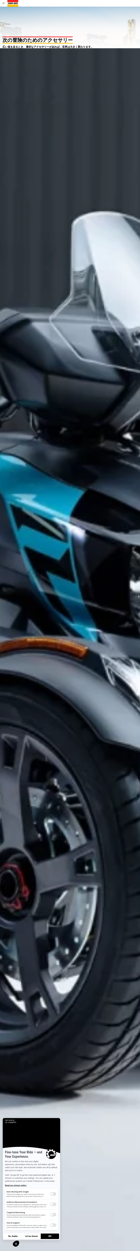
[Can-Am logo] (12, 3)
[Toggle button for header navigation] (3, 3)
